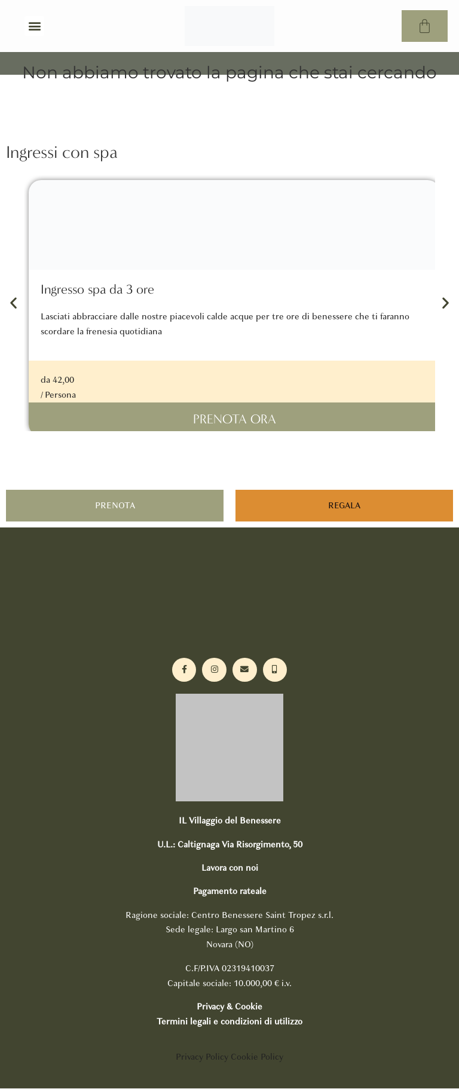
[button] (34, 26)
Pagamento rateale (230, 892)
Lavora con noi (229, 868)
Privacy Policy (202, 1057)
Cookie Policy (257, 1057)
